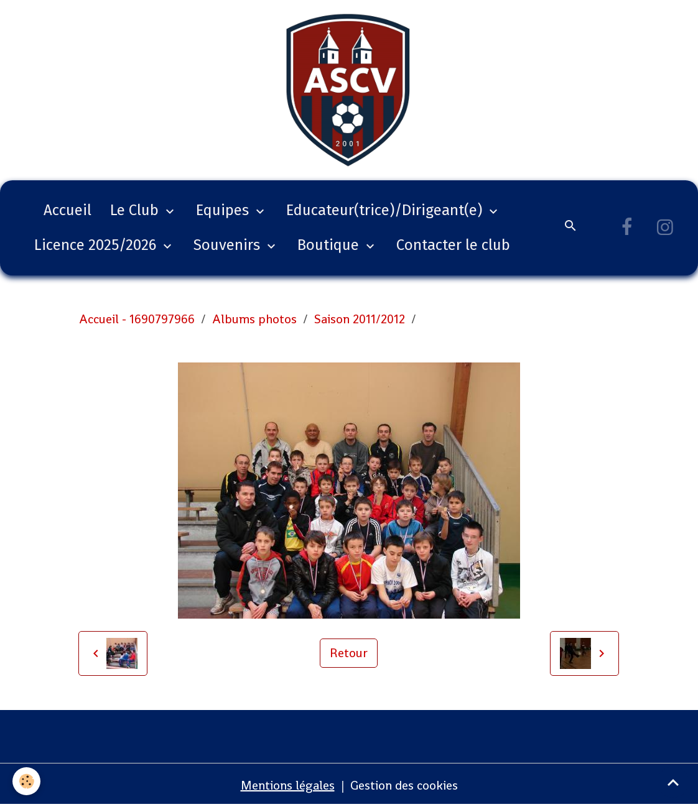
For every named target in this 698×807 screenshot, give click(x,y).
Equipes (224, 210)
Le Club (136, 210)
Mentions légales (288, 785)
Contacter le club (453, 245)
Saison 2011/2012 (359, 319)
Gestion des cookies (404, 785)
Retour (349, 653)
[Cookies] (26, 781)
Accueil (67, 210)
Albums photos (254, 319)
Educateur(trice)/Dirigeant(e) (386, 210)
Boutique (330, 245)
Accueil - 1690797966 (137, 319)
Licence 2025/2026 (97, 245)
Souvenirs (228, 245)
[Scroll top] (673, 782)
